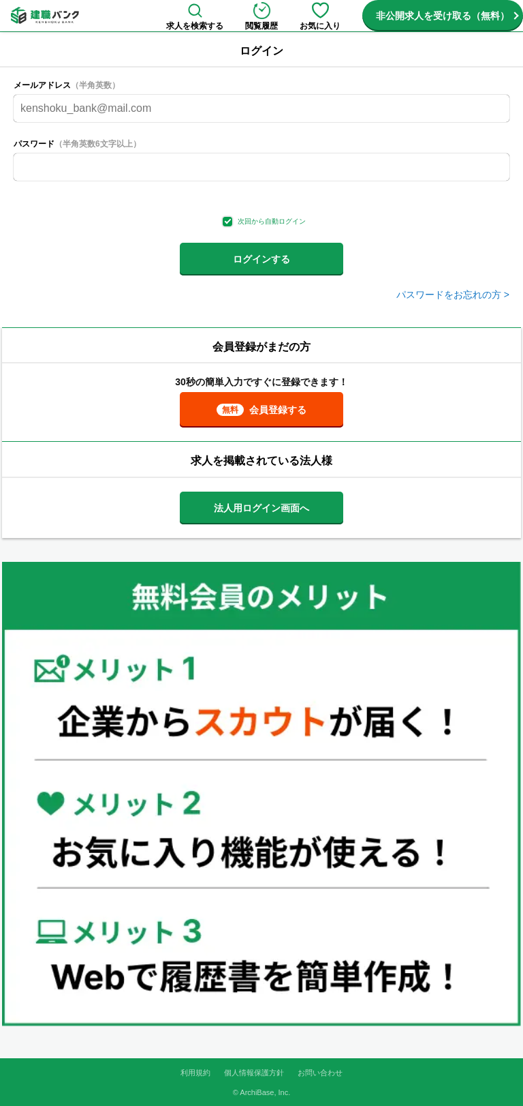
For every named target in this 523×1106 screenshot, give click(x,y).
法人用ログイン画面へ (261, 508)
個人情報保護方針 (254, 1072)
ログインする (261, 259)
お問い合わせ (320, 1072)
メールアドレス (67, 85)
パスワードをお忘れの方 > (452, 294)
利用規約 (195, 1072)
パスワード (77, 144)
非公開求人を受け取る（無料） (442, 15)
